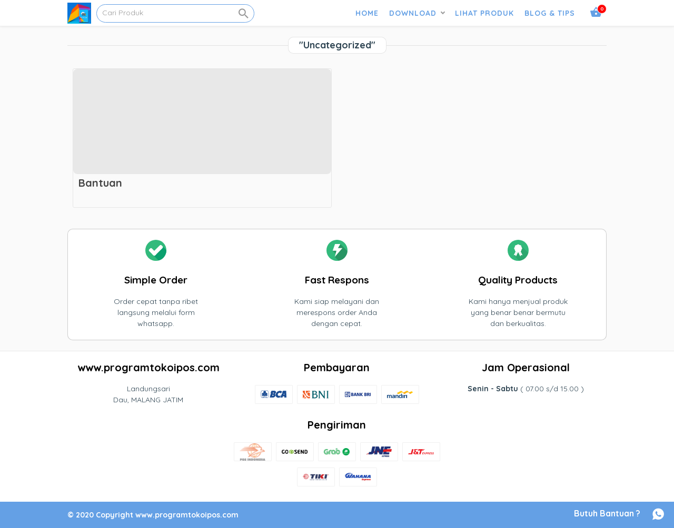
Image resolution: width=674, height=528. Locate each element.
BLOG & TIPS (549, 13)
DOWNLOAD (413, 13)
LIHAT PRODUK (484, 13)
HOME (367, 13)
